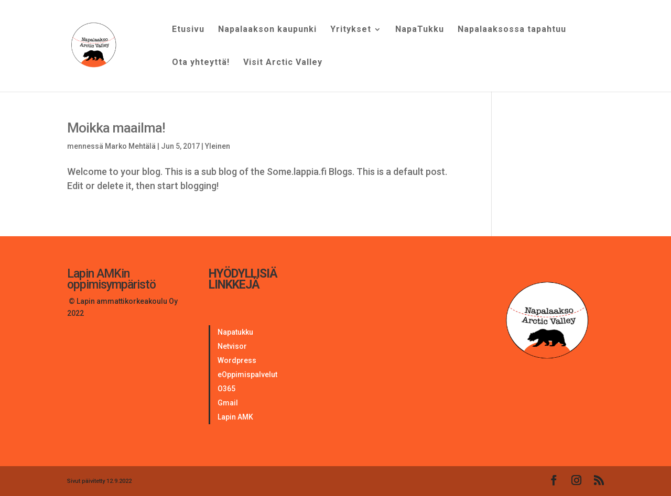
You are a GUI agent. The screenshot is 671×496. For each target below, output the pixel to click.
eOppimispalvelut (247, 374)
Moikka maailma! (116, 128)
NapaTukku (419, 30)
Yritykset (350, 30)
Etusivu (188, 30)
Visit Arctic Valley (282, 63)
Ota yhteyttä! (201, 63)
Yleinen (217, 146)
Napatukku (235, 332)
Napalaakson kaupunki (267, 30)
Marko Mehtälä (130, 146)
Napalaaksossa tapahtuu (512, 30)
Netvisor (232, 346)
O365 (226, 388)
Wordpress (237, 360)
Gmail (228, 403)
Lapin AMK (235, 417)
